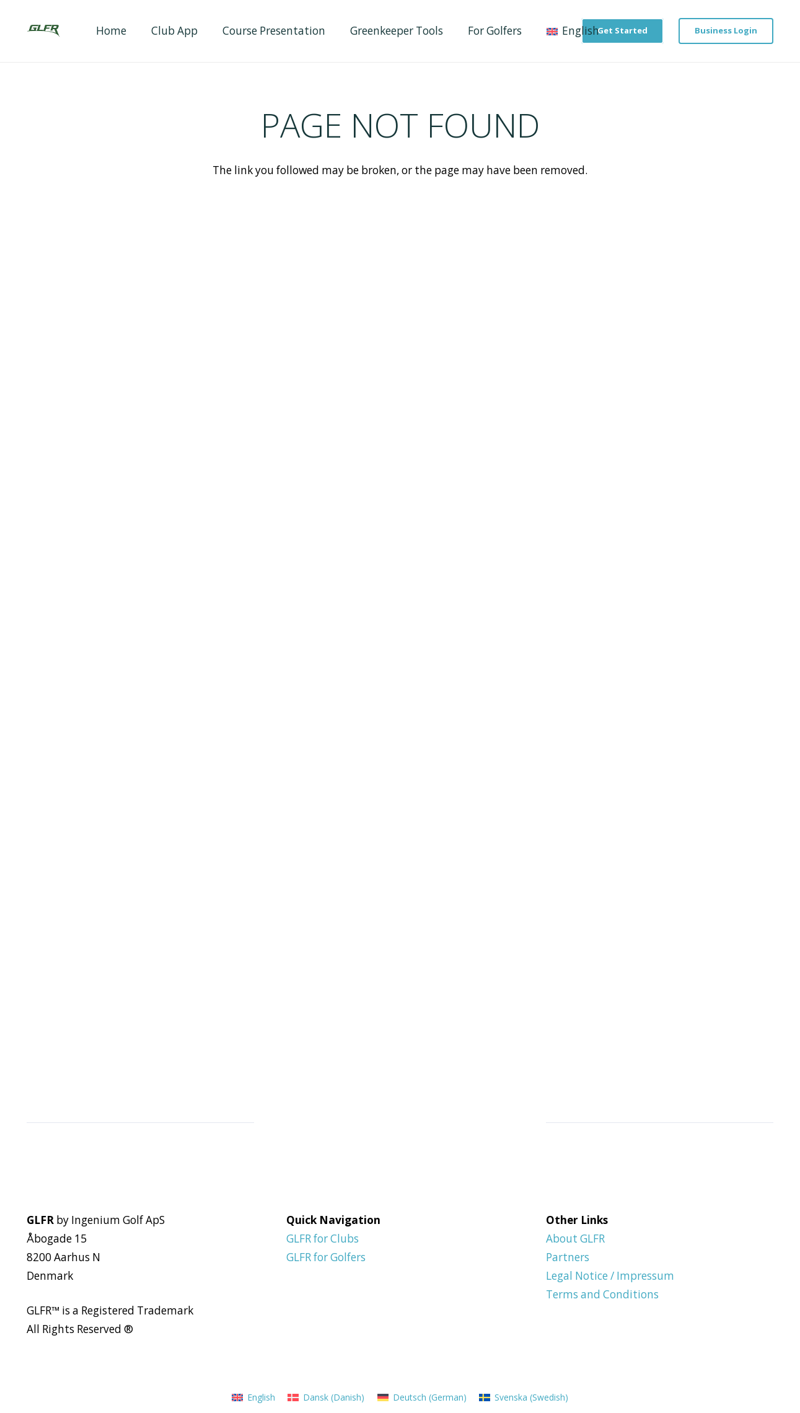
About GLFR (575, 1238)
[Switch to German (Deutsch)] (422, 1397)
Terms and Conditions (602, 1294)
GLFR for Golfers (326, 1257)
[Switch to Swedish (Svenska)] (523, 1397)
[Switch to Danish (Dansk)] (326, 1397)
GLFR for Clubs (322, 1238)
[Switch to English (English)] (253, 1397)
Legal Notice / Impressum (610, 1276)
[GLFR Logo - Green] (43, 31)
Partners (567, 1257)
